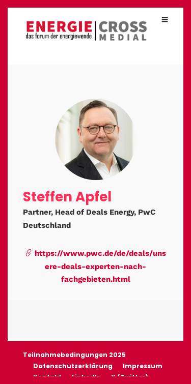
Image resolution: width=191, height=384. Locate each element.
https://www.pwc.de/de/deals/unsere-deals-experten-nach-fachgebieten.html (95, 265)
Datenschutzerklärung (73, 365)
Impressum (142, 365)
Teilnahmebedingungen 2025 (74, 354)
